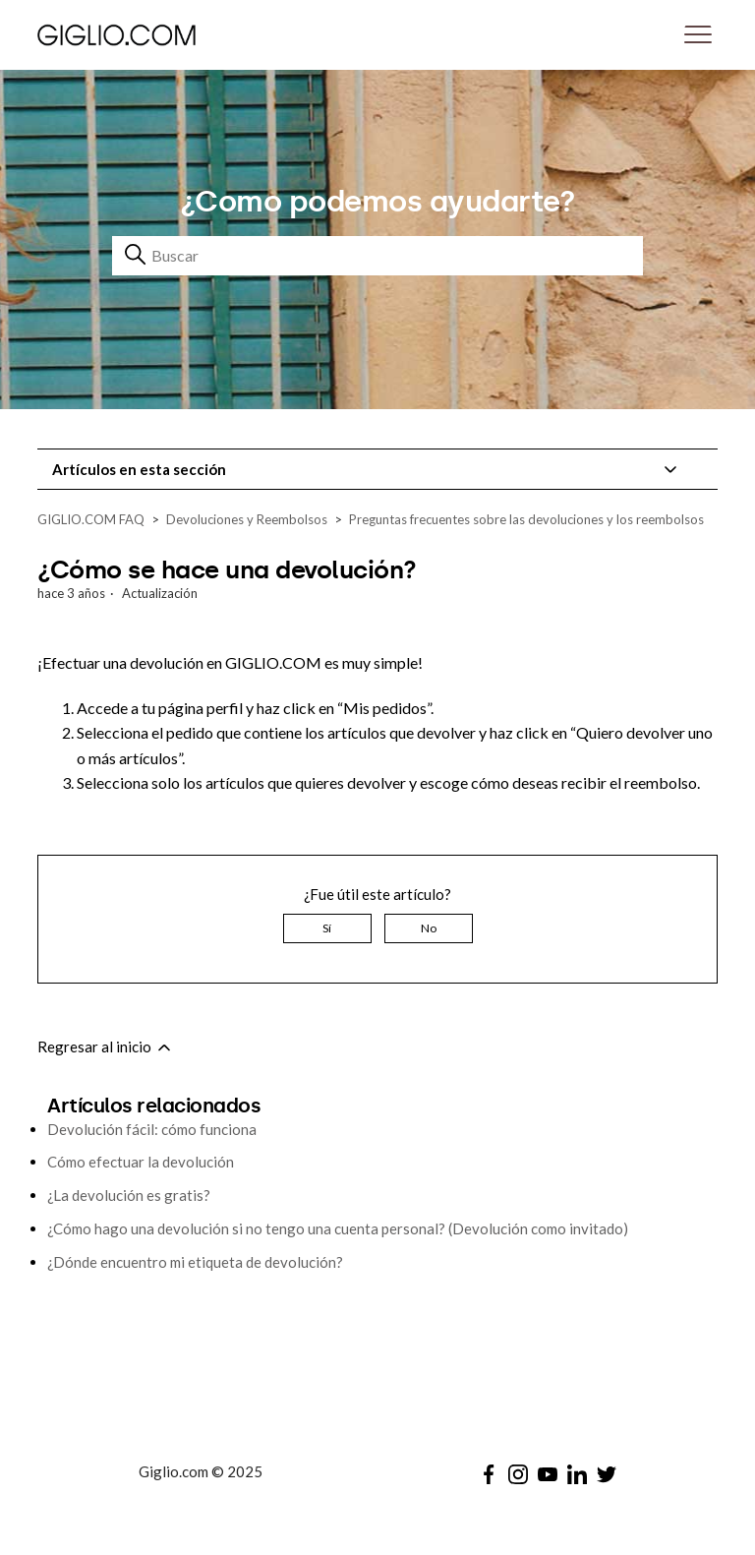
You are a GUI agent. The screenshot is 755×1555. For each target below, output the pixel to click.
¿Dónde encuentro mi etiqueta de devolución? (195, 1262)
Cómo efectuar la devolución (140, 1161)
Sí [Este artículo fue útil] (326, 928)
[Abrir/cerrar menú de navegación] (698, 35)
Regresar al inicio (105, 1047)
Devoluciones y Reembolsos (246, 519)
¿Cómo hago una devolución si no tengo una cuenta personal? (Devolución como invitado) (337, 1228)
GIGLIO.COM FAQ (91, 519)
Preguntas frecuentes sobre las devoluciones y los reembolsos (526, 519)
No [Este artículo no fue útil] (428, 928)
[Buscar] (377, 255)
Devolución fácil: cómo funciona (152, 1129)
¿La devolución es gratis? (128, 1195)
